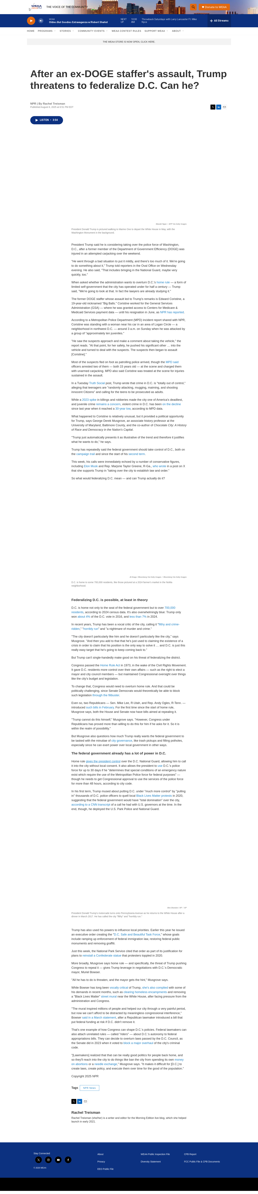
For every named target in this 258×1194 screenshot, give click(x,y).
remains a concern (108, 407)
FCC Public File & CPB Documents (202, 1165)
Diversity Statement (151, 1165)
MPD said (172, 365)
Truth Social (97, 386)
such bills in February (100, 710)
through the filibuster (105, 698)
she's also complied (155, 990)
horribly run (90, 632)
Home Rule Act (110, 668)
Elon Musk (91, 469)
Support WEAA (154, 34)
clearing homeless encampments (145, 995)
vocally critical (119, 990)
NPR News (89, 1091)
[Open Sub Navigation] (55, 34)
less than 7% (137, 619)
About (176, 34)
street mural (109, 999)
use (160, 769)
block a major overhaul (138, 1046)
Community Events (91, 34)
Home (31, 34)
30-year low (122, 411)
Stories (65, 34)
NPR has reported (172, 315)
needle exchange (105, 1067)
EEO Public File (105, 1172)
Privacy (101, 1165)
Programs (45, 34)
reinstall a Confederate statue (102, 958)
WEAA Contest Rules (126, 34)
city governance (121, 743)
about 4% (84, 619)
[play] (31, 24)
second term (137, 457)
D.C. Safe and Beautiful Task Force (137, 937)
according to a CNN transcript (90, 807)
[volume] (41, 24)
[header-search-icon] (193, 8)
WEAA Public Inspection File (155, 1157)
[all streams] (219, 23)
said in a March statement (99, 1020)
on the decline (171, 407)
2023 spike (89, 403)
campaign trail (85, 457)
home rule (163, 285)
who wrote (159, 469)
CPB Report (190, 1157)
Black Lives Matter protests (153, 798)
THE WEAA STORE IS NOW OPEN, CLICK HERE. (129, 45)
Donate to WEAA (216, 8)
